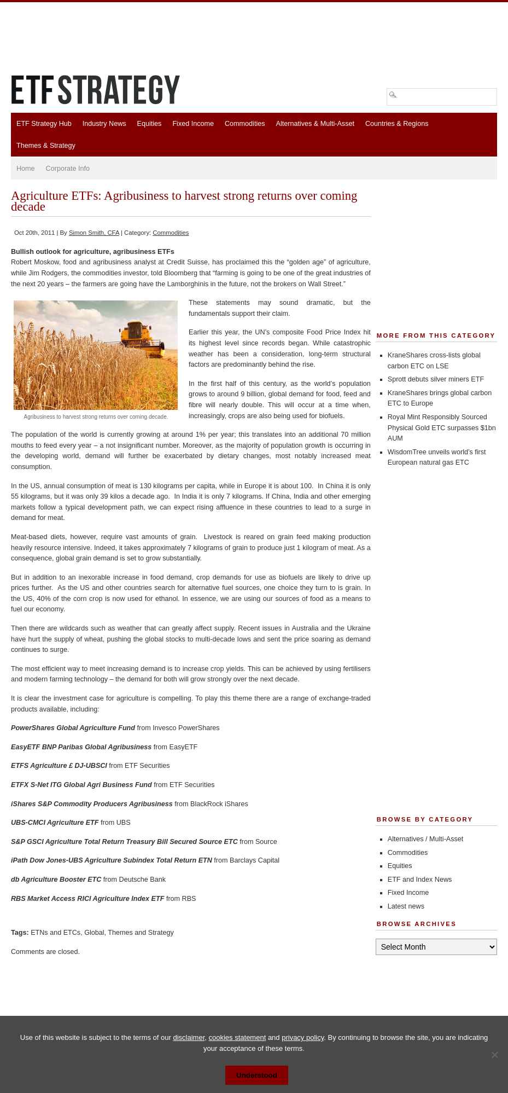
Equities (149, 124)
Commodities (245, 124)
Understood (256, 1075)
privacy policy (303, 1037)
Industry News (104, 124)
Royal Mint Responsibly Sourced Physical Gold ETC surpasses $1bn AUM (442, 427)
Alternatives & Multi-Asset (315, 124)
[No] (494, 1054)
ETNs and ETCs (55, 932)
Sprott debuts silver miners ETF (436, 379)
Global (94, 932)
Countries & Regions (397, 124)
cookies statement (237, 1037)
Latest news (406, 906)
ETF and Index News (420, 879)
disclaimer (189, 1037)
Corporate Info (68, 168)
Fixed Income (193, 124)
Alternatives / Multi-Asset (426, 839)
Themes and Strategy (140, 932)
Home (25, 168)
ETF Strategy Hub (44, 124)
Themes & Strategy (45, 145)
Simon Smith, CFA (94, 232)
